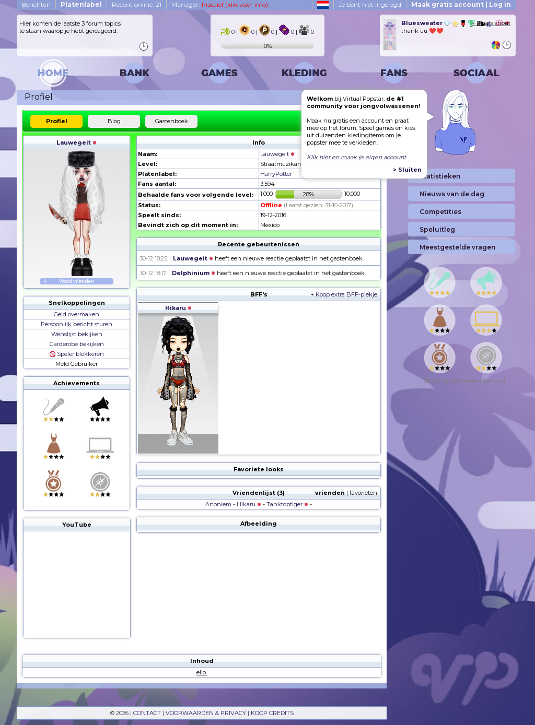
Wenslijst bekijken (76, 334)
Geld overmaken (76, 314)
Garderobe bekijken (77, 344)
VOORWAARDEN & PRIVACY (206, 713)
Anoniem (218, 504)
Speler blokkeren (77, 354)
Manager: (219, 4)
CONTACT (147, 713)
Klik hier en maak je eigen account (356, 157)
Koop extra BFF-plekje (346, 294)
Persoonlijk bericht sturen (76, 324)
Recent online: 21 (136, 4)
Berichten (36, 4)
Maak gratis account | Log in (461, 4)
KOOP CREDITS (272, 713)
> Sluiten (407, 169)
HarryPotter (276, 173)
